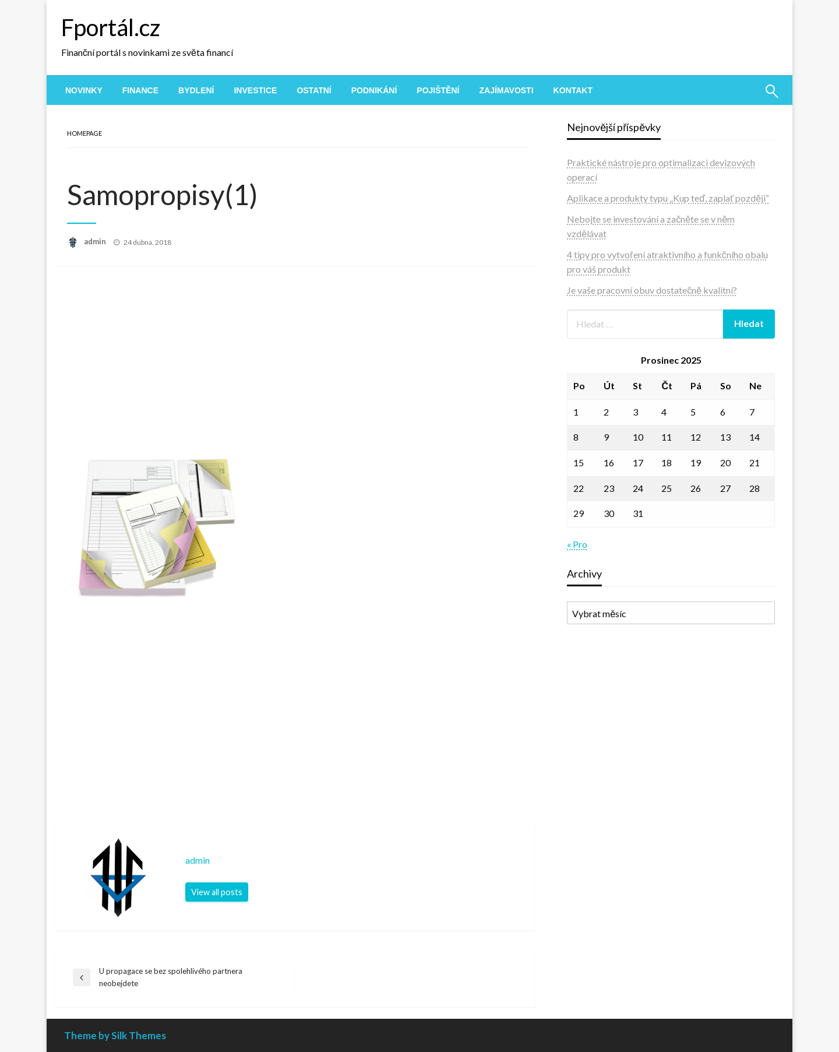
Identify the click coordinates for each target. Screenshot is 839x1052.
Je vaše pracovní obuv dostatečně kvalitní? (652, 289)
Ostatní (314, 90)
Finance (140, 90)
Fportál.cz (110, 27)
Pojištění (438, 90)
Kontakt (573, 90)
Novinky (84, 90)
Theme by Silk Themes (115, 1035)
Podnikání (374, 90)
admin (96, 241)
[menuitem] (83, 90)
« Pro (577, 544)
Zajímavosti (506, 90)
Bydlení (196, 90)
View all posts (216, 892)
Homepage (84, 133)
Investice (255, 90)
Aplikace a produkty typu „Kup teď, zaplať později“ (668, 197)
